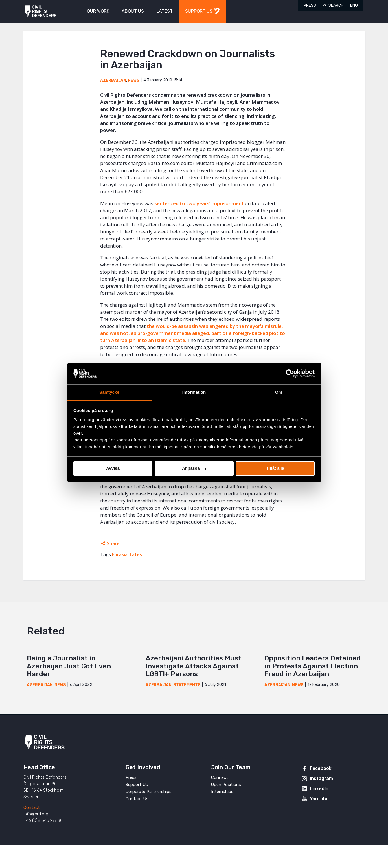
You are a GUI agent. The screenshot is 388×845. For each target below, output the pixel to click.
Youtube (319, 798)
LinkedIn (319, 788)
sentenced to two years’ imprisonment (199, 203)
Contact (31, 807)
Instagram (321, 778)
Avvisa (113, 468)
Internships (222, 791)
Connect (219, 777)
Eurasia (120, 554)
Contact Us (137, 798)
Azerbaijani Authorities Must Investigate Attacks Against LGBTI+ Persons (193, 666)
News (133, 80)
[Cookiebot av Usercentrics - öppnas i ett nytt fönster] (290, 373)
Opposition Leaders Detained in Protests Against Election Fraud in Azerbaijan (312, 666)
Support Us (137, 784)
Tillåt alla (275, 468)
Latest (137, 554)
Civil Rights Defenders (40, 11)
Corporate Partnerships (149, 791)
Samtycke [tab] (109, 392)
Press (310, 5)
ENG (354, 5)
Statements (187, 684)
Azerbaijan (113, 80)
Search (335, 5)
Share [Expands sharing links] (113, 543)
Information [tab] (194, 392)
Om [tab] (278, 392)
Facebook (321, 768)
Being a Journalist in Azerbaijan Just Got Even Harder (69, 666)
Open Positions (226, 784)
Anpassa (194, 468)
